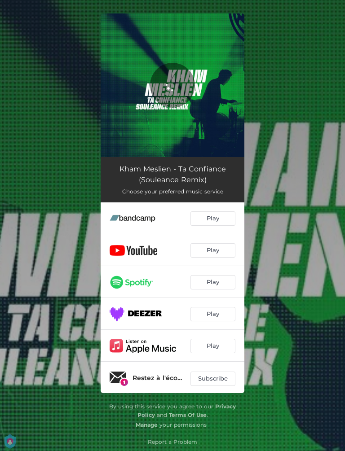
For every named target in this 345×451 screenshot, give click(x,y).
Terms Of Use (188, 415)
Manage (147, 424)
